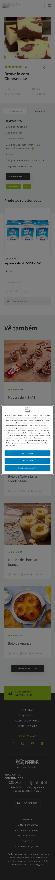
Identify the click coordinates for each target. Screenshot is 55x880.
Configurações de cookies (27, 468)
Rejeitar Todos (27, 461)
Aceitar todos (27, 453)
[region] (27, 440)
